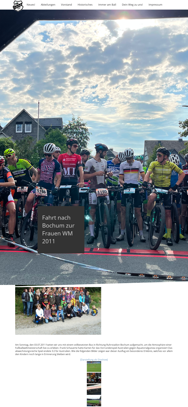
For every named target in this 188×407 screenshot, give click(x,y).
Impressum (155, 4)
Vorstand (66, 4)
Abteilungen (48, 4)
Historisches (85, 4)
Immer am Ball (107, 4)
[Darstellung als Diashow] (94, 359)
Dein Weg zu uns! (132, 4)
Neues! (31, 4)
